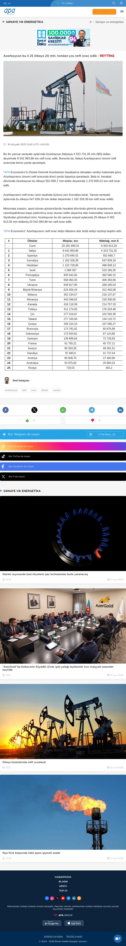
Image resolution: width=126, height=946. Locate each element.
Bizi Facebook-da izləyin (18, 467)
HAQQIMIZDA (63, 876)
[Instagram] (52, 898)
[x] (58, 898)
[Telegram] (68, 898)
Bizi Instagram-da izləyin (17, 446)
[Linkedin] (74, 898)
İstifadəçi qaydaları (53, 936)
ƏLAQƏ (63, 881)
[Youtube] (63, 898)
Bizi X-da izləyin (13, 476)
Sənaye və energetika (109, 22)
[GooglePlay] (52, 923)
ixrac (33, 390)
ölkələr (44, 390)
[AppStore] (74, 923)
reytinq (56, 390)
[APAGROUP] (63, 915)
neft (24, 390)
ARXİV (63, 886)
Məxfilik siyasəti (74, 936)
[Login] (121, 3)
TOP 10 (63, 890)
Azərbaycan (11, 390)
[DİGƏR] (121, 12)
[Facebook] (47, 898)
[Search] (114, 3)
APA (7, 172)
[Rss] (79, 898)
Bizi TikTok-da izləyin (16, 456)
